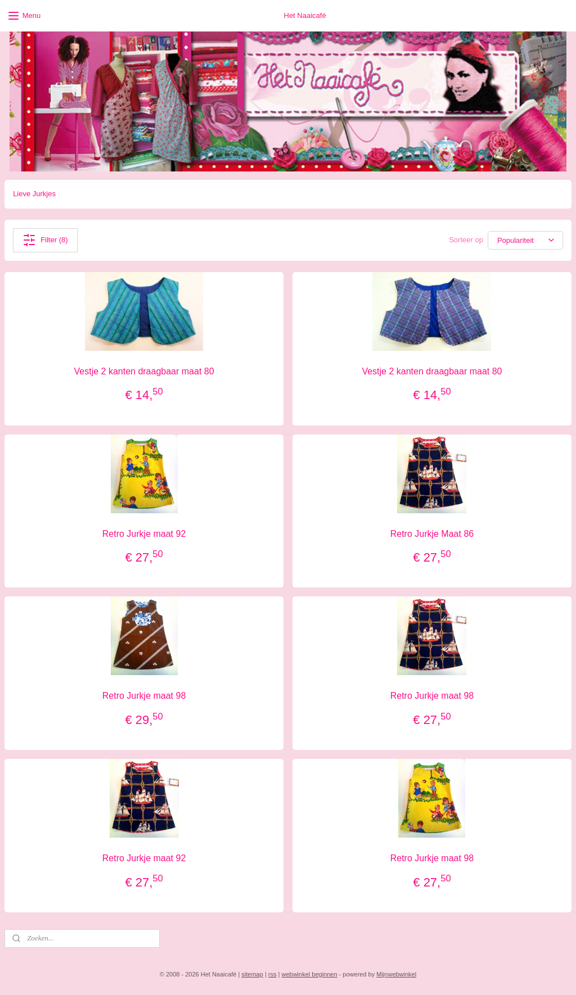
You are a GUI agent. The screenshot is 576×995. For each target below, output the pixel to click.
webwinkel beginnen (309, 974)
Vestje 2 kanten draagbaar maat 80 (144, 371)
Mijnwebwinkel (396, 974)
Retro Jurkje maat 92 (144, 534)
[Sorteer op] (525, 240)
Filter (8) (45, 240)
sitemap (252, 974)
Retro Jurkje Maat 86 (432, 534)
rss (272, 974)
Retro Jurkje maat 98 (144, 695)
